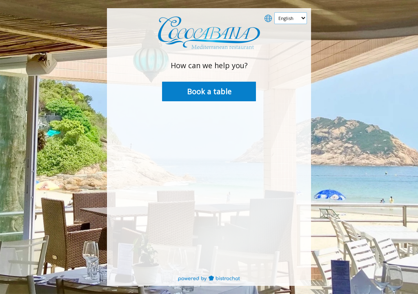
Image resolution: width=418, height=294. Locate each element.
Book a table (209, 91)
